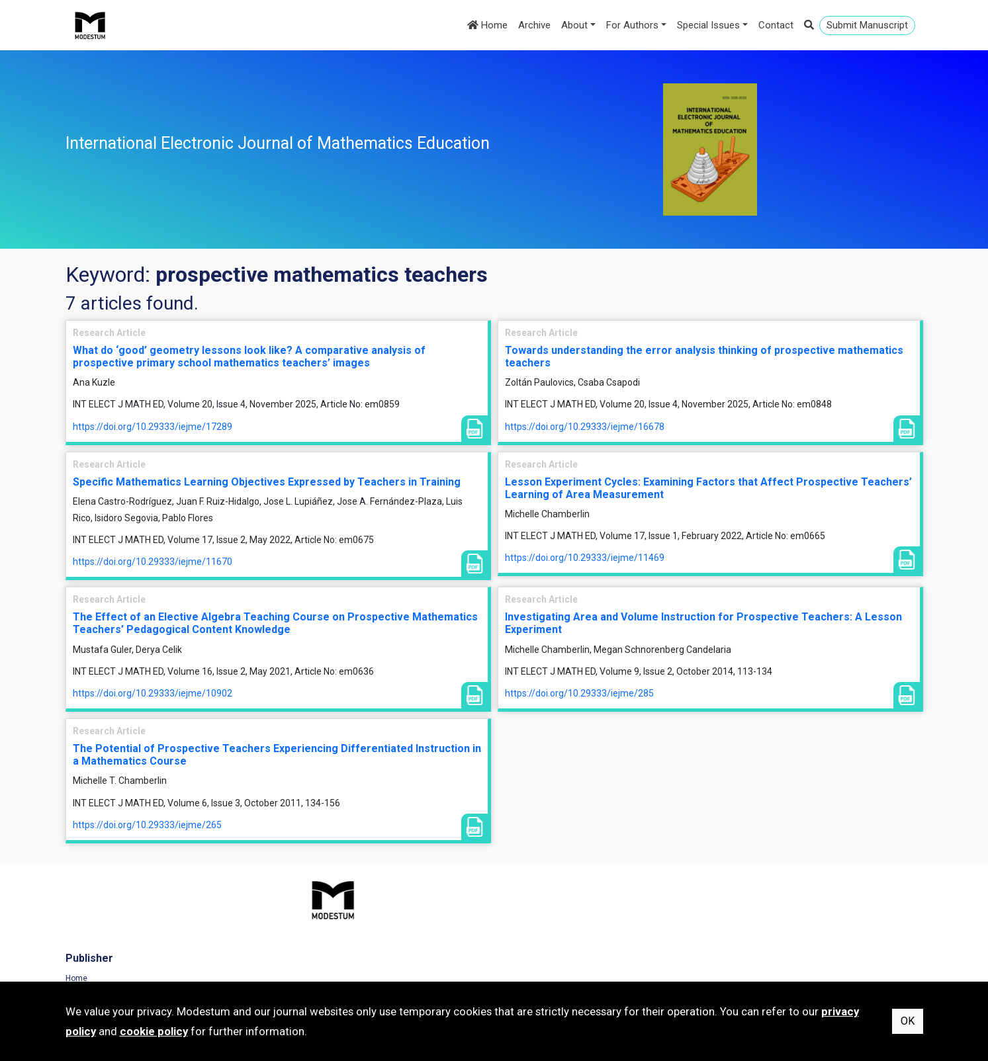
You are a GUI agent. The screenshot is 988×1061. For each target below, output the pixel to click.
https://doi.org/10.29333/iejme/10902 (152, 693)
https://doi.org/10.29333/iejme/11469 (584, 557)
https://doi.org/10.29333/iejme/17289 (152, 426)
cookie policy (154, 1031)
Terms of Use (753, 909)
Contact (775, 25)
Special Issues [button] (708, 25)
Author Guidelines (540, 964)
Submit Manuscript (867, 25)
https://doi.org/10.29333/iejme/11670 (152, 561)
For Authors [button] (632, 25)
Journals (303, 928)
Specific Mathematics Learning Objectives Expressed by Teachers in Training (267, 482)
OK (908, 1021)
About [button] (574, 25)
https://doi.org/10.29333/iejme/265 (147, 825)
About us (524, 946)
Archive (534, 25)
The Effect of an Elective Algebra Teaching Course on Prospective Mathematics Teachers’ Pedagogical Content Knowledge (275, 623)
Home (487, 25)
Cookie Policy (753, 946)
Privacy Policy (754, 928)
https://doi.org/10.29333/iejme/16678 (584, 426)
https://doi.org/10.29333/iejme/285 (579, 693)
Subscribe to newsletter (330, 964)
